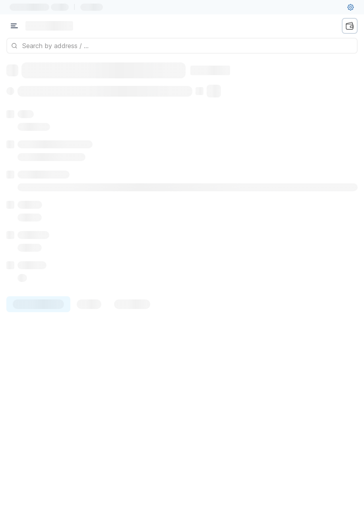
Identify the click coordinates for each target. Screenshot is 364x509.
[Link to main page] (49, 26)
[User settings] (350, 7)
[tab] (38, 304)
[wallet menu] (350, 26)
